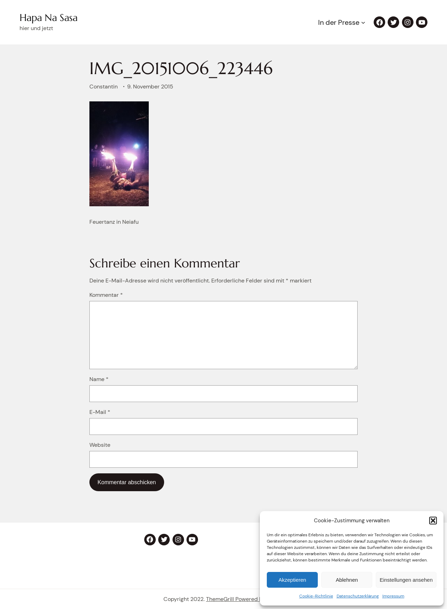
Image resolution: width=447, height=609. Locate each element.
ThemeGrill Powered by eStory (245, 599)
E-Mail (99, 412)
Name (99, 379)
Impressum (393, 596)
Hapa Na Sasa (49, 18)
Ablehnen (347, 580)
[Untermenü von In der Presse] (363, 22)
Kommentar (106, 295)
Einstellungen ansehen (406, 580)
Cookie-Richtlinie (316, 596)
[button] (433, 520)
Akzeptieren (292, 580)
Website (99, 445)
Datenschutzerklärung (358, 596)
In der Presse (338, 22)
